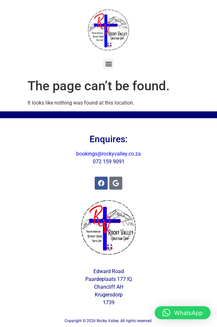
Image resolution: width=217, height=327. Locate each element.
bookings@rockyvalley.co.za (108, 154)
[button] (108, 63)
